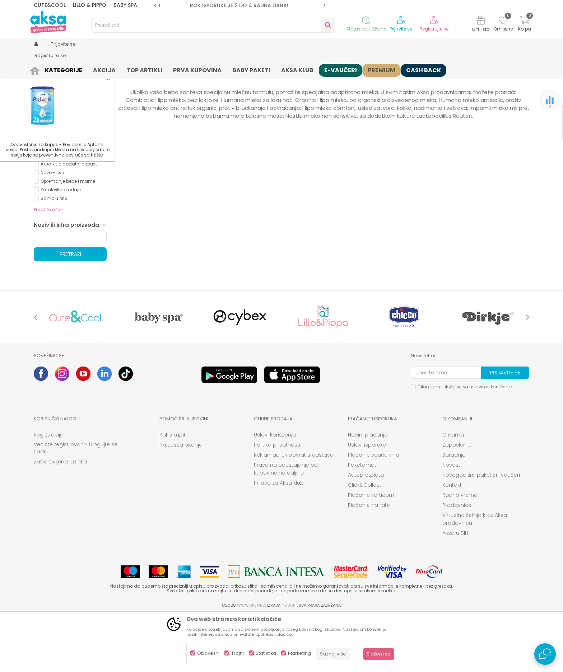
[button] (213, 25)
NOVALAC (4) (54, 183)
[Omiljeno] (503, 21)
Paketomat (362, 520)
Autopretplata (366, 530)
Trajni (237, 653)
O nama (453, 490)
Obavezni (208, 653)
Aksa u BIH (455, 588)
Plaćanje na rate (369, 560)
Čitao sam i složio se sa (465, 442)
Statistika (266, 653)
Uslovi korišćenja (275, 490)
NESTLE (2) (51, 175)
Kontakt (452, 540)
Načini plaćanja (368, 490)
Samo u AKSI (55, 254)
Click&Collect (364, 540)
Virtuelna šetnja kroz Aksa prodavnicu (474, 574)
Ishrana (84, 69)
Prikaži (452, 81)
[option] (239, 5)
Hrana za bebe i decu (122, 69)
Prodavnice (456, 560)
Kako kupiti (173, 490)
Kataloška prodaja (61, 245)
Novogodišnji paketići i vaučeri (481, 530)
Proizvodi (60, 69)
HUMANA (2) (53, 166)
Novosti (451, 520)
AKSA (39, 69)
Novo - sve (52, 228)
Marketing (299, 653)
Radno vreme (459, 550)
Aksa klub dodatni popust (69, 219)
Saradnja (454, 510)
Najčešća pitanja (181, 500)
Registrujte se (433, 29)
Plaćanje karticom (371, 550)
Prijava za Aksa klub (279, 538)
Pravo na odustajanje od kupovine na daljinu (286, 524)
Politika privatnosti (277, 500)
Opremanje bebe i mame (68, 237)
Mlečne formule (167, 69)
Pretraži (70, 309)
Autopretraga (315, 81)
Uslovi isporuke (367, 500)
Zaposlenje (456, 500)
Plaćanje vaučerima (373, 510)
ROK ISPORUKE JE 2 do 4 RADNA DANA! (239, 5)
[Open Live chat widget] (545, 654)
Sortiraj (348, 81)
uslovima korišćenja (490, 442)
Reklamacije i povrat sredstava (294, 510)
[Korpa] (524, 25)
